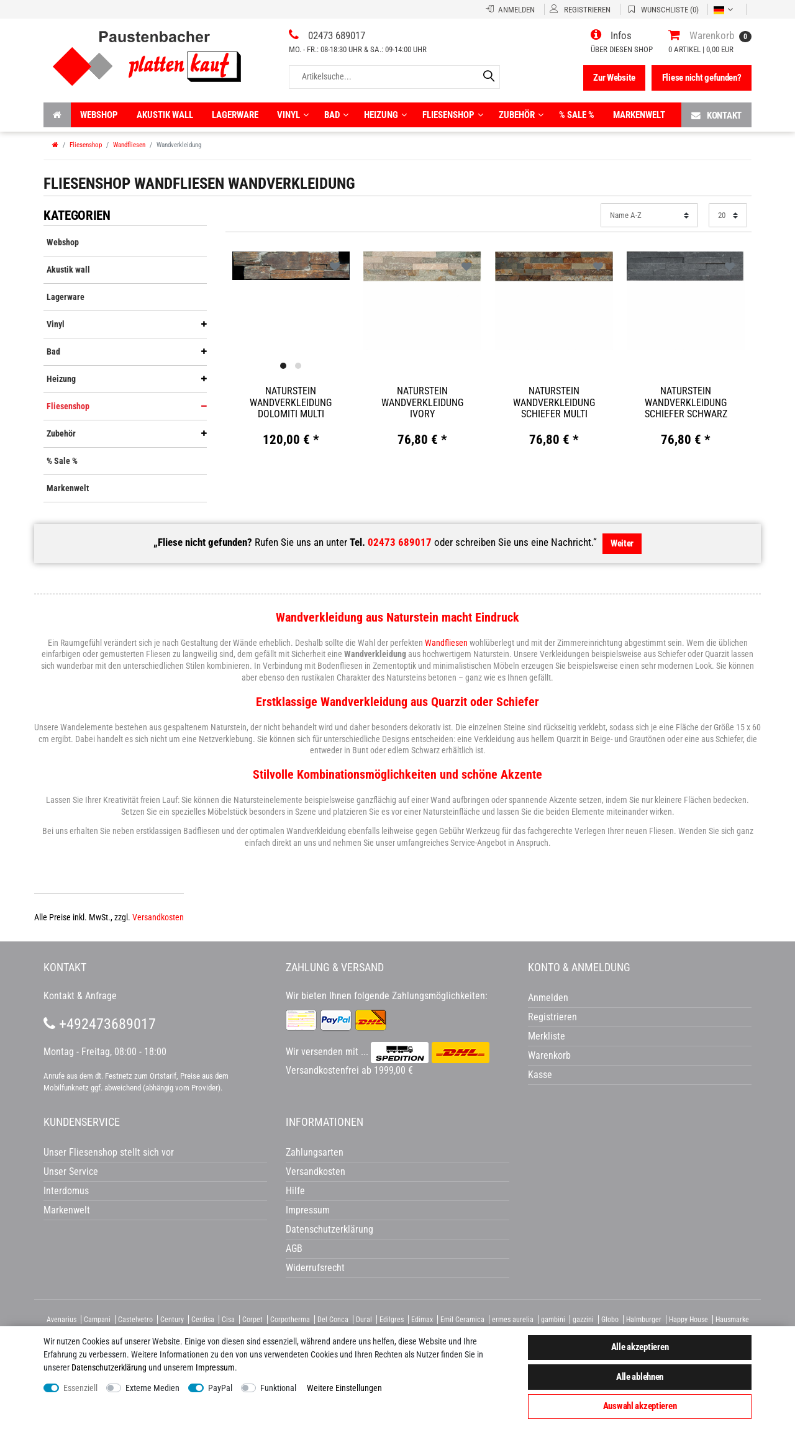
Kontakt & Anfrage (80, 996)
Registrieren (552, 1017)
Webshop (99, 114)
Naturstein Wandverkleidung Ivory (422, 402)
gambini (553, 1319)
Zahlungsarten (314, 1152)
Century (172, 1319)
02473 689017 (400, 542)
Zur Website (614, 77)
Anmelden (548, 998)
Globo (610, 1319)
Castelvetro (135, 1319)
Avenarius (61, 1319)
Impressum (215, 1367)
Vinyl (293, 114)
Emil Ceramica (462, 1319)
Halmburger (643, 1319)
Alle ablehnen (639, 1376)
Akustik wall (165, 114)
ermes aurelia (513, 1319)
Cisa (228, 1319)
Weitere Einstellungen (344, 1388)
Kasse (540, 1075)
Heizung (385, 114)
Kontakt (716, 115)
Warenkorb (549, 1055)
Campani (97, 1319)
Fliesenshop (452, 114)
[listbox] (291, 266)
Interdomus (66, 1191)
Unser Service (70, 1171)
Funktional (278, 1388)
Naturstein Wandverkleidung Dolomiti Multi (291, 402)
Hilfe (295, 1191)
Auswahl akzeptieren (640, 1406)
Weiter (622, 543)
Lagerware (235, 114)
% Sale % (576, 114)
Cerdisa (202, 1319)
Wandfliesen (129, 145)
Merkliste (546, 1036)
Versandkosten (158, 917)
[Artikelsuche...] (394, 76)
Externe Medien (152, 1388)
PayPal (220, 1388)
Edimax (422, 1319)
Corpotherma (290, 1319)
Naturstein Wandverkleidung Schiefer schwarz (686, 402)
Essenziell (80, 1388)
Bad (336, 114)
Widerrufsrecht (315, 1268)
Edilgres (391, 1319)
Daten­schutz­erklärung (109, 1367)
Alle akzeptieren (640, 1347)
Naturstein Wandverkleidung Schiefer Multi (554, 402)
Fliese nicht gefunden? (702, 77)
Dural (364, 1319)
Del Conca (332, 1319)
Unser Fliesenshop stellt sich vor (108, 1152)
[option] (291, 265)
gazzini (583, 1319)
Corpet (252, 1319)
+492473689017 (99, 1024)
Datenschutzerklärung (329, 1229)
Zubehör (521, 114)
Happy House (688, 1319)
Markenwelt (639, 114)
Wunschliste (335, 266)
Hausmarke (732, 1319)
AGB (294, 1248)
